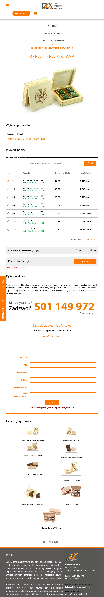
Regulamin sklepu (38, 578)
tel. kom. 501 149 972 (74, 535)
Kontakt (3, 314)
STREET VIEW (89, 530)
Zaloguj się (21, 13)
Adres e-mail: (21, 387)
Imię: (25, 365)
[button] (7, 5)
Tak (79, 250)
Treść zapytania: (52, 336)
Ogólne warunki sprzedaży (61, 578)
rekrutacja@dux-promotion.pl (77, 561)
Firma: (24, 380)
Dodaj (90, 163)
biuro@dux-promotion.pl (75, 568)
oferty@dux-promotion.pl (76, 554)
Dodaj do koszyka (85, 261)
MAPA (79, 530)
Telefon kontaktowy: (21, 395)
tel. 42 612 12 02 (72, 538)
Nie (93, 250)
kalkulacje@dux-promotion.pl (77, 547)
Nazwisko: (22, 372)
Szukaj (3, 283)
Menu (3, 298)
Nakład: (24, 357)
